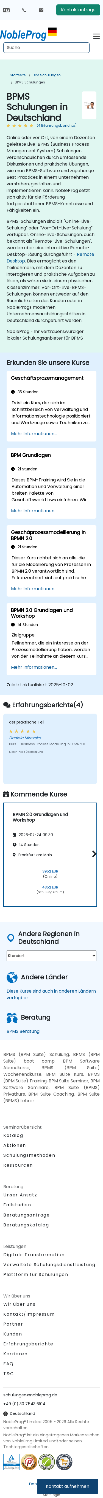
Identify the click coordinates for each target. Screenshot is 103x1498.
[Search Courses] (46, 47)
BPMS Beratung (23, 1031)
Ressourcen (18, 1165)
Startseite (18, 75)
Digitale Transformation (34, 1255)
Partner (13, 1324)
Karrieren (15, 1354)
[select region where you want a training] (51, 955)
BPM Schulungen (47, 75)
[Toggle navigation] (96, 35)
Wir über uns (19, 1304)
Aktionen (14, 1145)
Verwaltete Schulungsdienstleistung (49, 1264)
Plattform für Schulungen (35, 1274)
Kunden (12, 1334)
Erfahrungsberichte (28, 1344)
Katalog (13, 1135)
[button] (93, 853)
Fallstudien (17, 1205)
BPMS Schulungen (30, 82)
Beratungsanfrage (26, 1215)
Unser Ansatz (20, 1195)
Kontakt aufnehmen (67, 1486)
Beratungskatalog (26, 1225)
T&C (8, 1373)
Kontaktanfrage (78, 10)
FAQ (8, 1364)
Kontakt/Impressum (29, 1314)
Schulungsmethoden (29, 1155)
